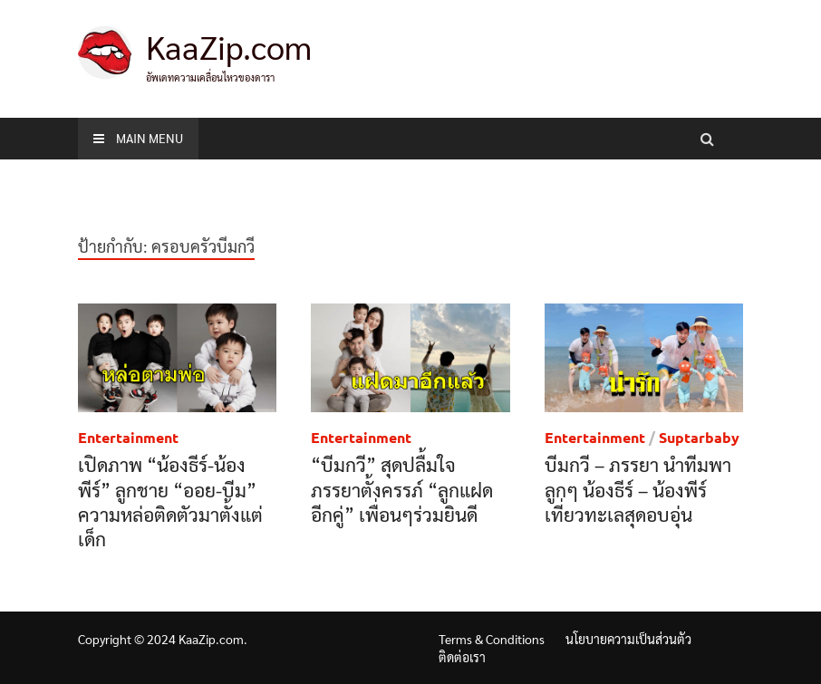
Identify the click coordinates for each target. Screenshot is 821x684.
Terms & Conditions (492, 639)
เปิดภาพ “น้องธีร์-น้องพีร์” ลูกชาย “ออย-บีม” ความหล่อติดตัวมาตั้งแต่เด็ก (170, 501)
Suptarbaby (699, 437)
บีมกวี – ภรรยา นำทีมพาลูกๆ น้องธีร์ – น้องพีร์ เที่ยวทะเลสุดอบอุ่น (638, 489)
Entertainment (128, 437)
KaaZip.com (229, 46)
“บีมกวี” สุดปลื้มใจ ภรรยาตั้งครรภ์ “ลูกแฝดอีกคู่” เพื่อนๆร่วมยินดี (402, 489)
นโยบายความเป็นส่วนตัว (628, 639)
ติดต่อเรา (462, 657)
